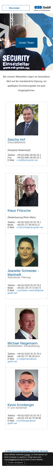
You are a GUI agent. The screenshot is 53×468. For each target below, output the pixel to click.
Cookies (27, 455)
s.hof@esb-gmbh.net (27, 160)
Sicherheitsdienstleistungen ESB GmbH (25, 451)
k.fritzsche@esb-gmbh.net (30, 227)
